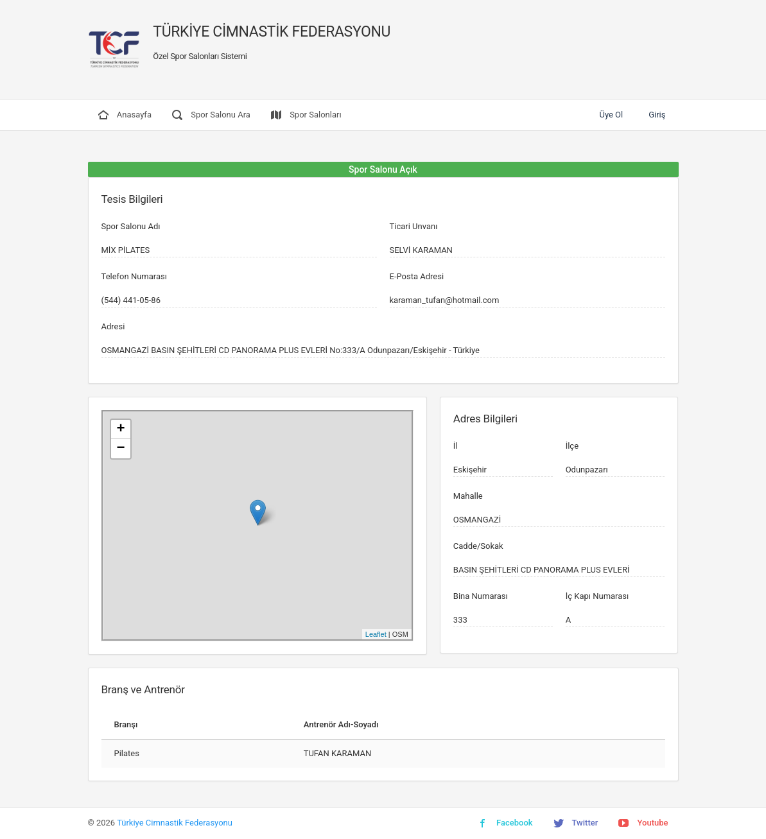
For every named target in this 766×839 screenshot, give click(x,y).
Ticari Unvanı (414, 226)
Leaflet (376, 634)
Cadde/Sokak (478, 546)
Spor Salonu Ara (211, 115)
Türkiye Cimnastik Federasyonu (174, 822)
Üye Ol (611, 114)
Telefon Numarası (134, 276)
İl (455, 446)
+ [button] (120, 429)
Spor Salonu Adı (131, 226)
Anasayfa (125, 115)
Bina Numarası (480, 596)
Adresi (113, 326)
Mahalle (468, 496)
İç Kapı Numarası (597, 596)
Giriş (656, 114)
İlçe (572, 446)
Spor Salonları (306, 115)
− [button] (120, 448)
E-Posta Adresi (417, 276)
